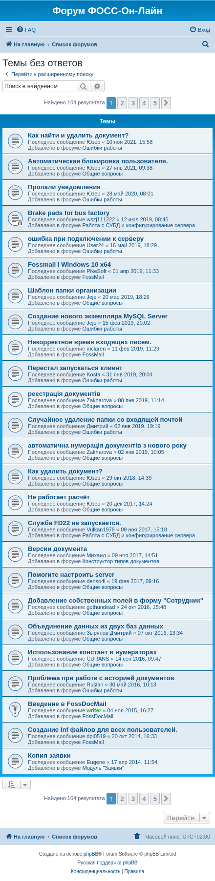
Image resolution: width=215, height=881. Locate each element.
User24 (95, 245)
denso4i (96, 581)
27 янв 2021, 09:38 (129, 168)
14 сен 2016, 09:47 (138, 659)
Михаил (96, 555)
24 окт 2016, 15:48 (144, 607)
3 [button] (133, 102)
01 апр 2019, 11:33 (135, 271)
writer (93, 710)
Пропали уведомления (64, 187)
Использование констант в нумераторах (92, 652)
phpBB (91, 854)
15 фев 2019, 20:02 (126, 323)
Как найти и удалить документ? (78, 135)
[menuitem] (26, 30)
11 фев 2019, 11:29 (135, 349)
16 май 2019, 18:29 (133, 245)
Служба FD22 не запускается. (74, 523)
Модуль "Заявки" (103, 768)
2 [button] (122, 102)
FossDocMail (97, 716)
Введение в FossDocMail (67, 703)
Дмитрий (97, 426)
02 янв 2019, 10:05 (141, 452)
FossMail (93, 277)
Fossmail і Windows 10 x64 (69, 264)
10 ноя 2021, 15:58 (130, 142)
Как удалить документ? (65, 471)
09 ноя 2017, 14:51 (135, 555)
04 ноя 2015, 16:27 (130, 710)
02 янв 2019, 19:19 (137, 426)
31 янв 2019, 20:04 (129, 374)
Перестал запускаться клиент (75, 368)
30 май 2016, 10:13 (132, 684)
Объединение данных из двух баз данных (95, 626)
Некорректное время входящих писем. (89, 342)
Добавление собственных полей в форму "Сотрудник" (115, 600)
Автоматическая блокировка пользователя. (98, 161)
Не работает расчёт (59, 497)
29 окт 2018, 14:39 (129, 478)
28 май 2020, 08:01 (130, 193)
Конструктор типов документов (120, 561)
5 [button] (155, 102)
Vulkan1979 (100, 529)
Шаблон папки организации (72, 290)
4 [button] (144, 102)
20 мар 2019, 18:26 (126, 297)
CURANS (97, 659)
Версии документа (57, 548)
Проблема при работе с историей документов (101, 678)
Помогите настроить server (71, 574)
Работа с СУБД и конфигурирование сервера (138, 225)
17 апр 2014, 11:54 (134, 762)
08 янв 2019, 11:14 (141, 400)
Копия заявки (49, 755)
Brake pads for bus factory (68, 212)
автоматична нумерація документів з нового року (107, 445)
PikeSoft (96, 271)
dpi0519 (96, 736)
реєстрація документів (64, 393)
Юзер (93, 142)
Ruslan (94, 684)
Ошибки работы (102, 148)
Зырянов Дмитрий (108, 633)
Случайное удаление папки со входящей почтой (105, 419)
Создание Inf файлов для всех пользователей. (102, 729)
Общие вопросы (102, 173)
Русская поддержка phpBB (107, 862)
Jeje (91, 297)
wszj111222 (100, 219)
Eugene (95, 762)
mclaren (96, 349)
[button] (166, 103)
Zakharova (99, 400)
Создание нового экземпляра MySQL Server (98, 316)
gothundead (100, 607)
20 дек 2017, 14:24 (129, 504)
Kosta (93, 374)
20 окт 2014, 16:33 (134, 736)
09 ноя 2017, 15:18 (144, 529)
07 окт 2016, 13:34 (160, 633)
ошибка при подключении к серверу (86, 238)
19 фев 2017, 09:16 (135, 581)
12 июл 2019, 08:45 (145, 219)
